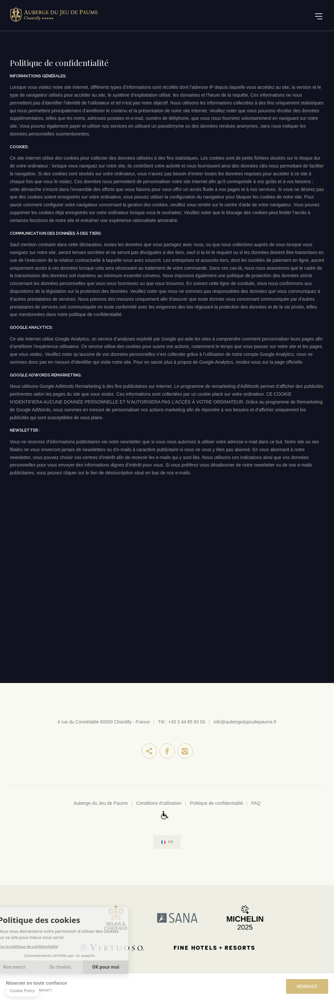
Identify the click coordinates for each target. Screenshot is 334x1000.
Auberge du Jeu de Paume (101, 803)
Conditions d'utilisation (159, 803)
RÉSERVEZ (307, 986)
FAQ (255, 803)
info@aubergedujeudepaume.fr (245, 721)
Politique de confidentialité (216, 803)
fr (170, 842)
